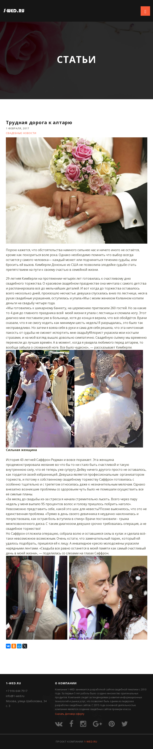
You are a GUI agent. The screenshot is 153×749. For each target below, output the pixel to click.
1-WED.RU (90, 741)
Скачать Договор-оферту (69, 714)
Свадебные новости (21, 133)
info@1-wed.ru (15, 696)
